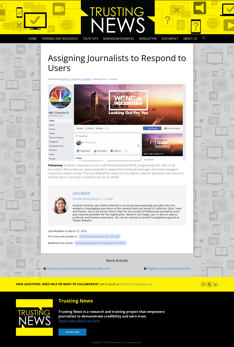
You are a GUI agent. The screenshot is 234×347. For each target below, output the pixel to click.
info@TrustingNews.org (136, 284)
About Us (190, 39)
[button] (204, 38)
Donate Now (72, 332)
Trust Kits (90, 39)
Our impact (169, 39)
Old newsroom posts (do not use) (99, 236)
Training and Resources (60, 39)
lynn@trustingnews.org (86, 198)
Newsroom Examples (118, 39)
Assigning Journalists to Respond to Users (100, 243)
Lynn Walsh (85, 79)
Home (32, 39)
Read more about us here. (79, 320)
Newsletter (148, 39)
